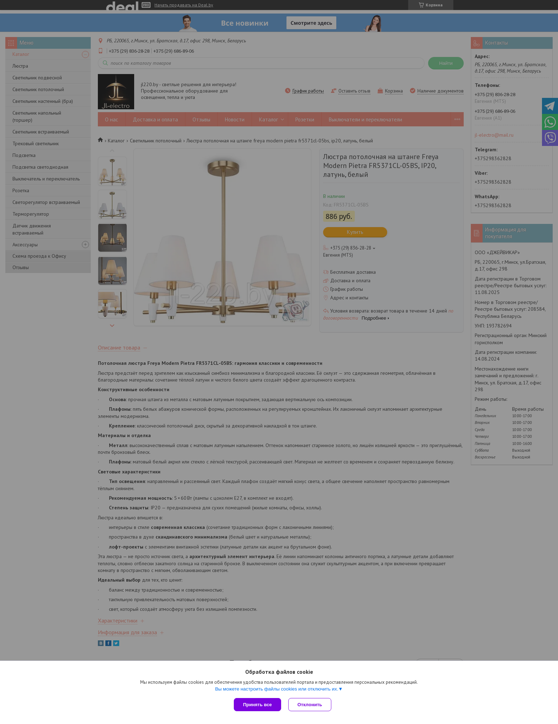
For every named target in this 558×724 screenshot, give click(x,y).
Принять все (257, 704)
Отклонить (310, 704)
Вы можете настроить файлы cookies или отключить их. (276, 689)
